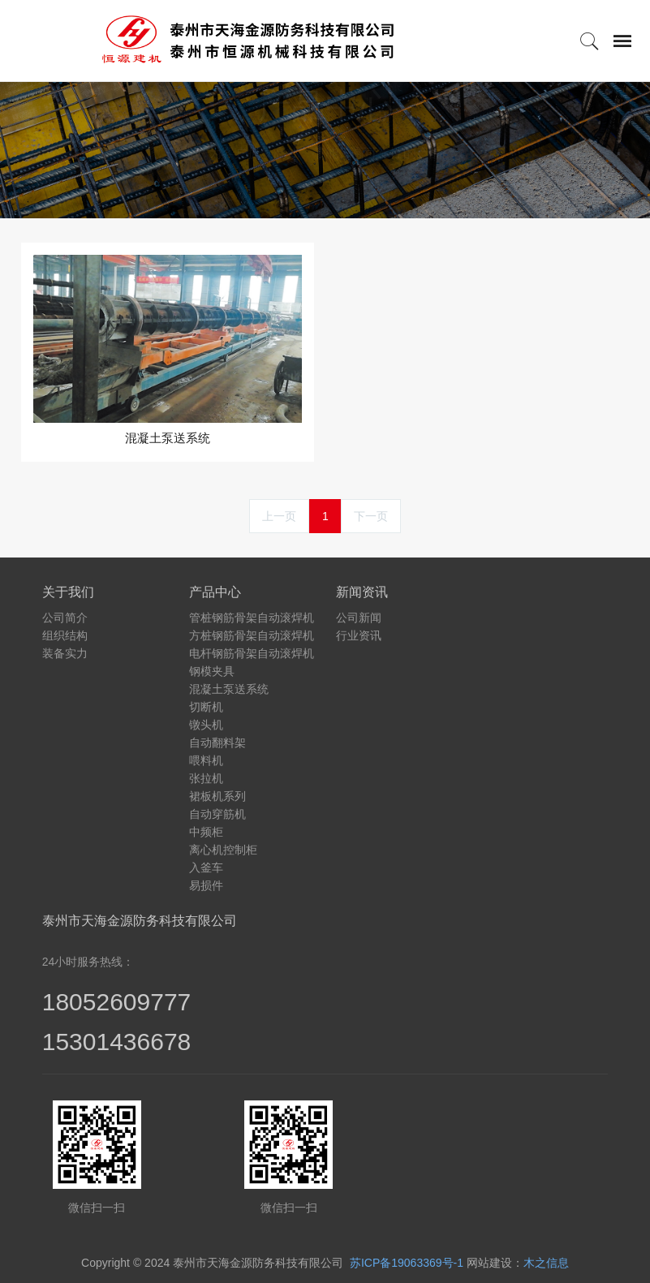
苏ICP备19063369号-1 (406, 1262)
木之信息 (546, 1262)
